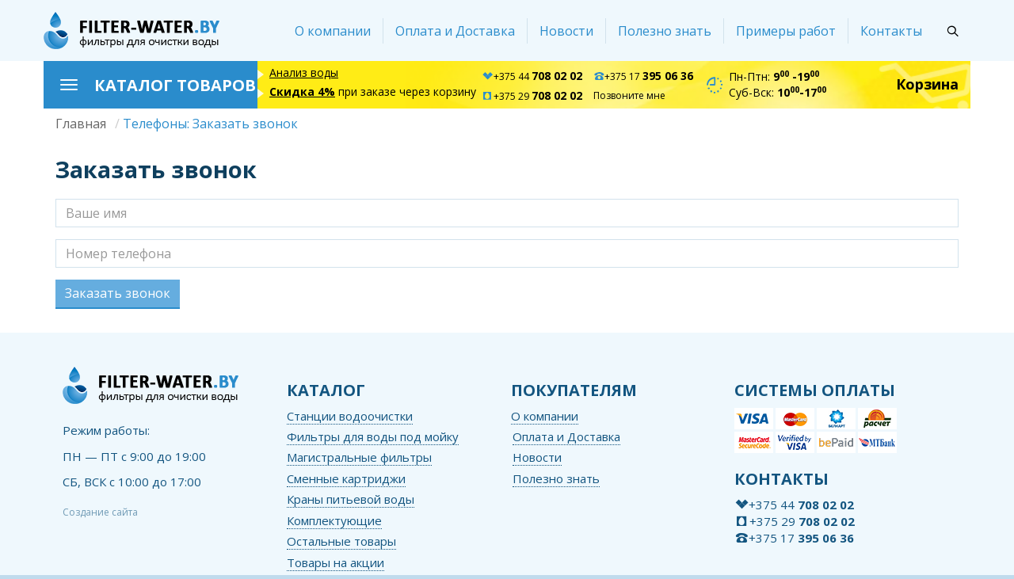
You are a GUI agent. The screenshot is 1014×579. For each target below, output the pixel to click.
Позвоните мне (629, 95)
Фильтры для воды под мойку (373, 436)
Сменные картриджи (346, 478)
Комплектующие (334, 520)
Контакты (891, 31)
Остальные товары (341, 541)
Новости (566, 31)
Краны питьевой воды (350, 499)
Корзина (927, 83)
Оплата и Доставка (455, 31)
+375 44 (532, 76)
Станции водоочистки (350, 416)
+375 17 (643, 76)
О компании (333, 31)
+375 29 (532, 96)
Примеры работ (786, 31)
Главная (80, 123)
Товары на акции (335, 562)
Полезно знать (664, 31)
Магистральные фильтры (359, 457)
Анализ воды (303, 72)
